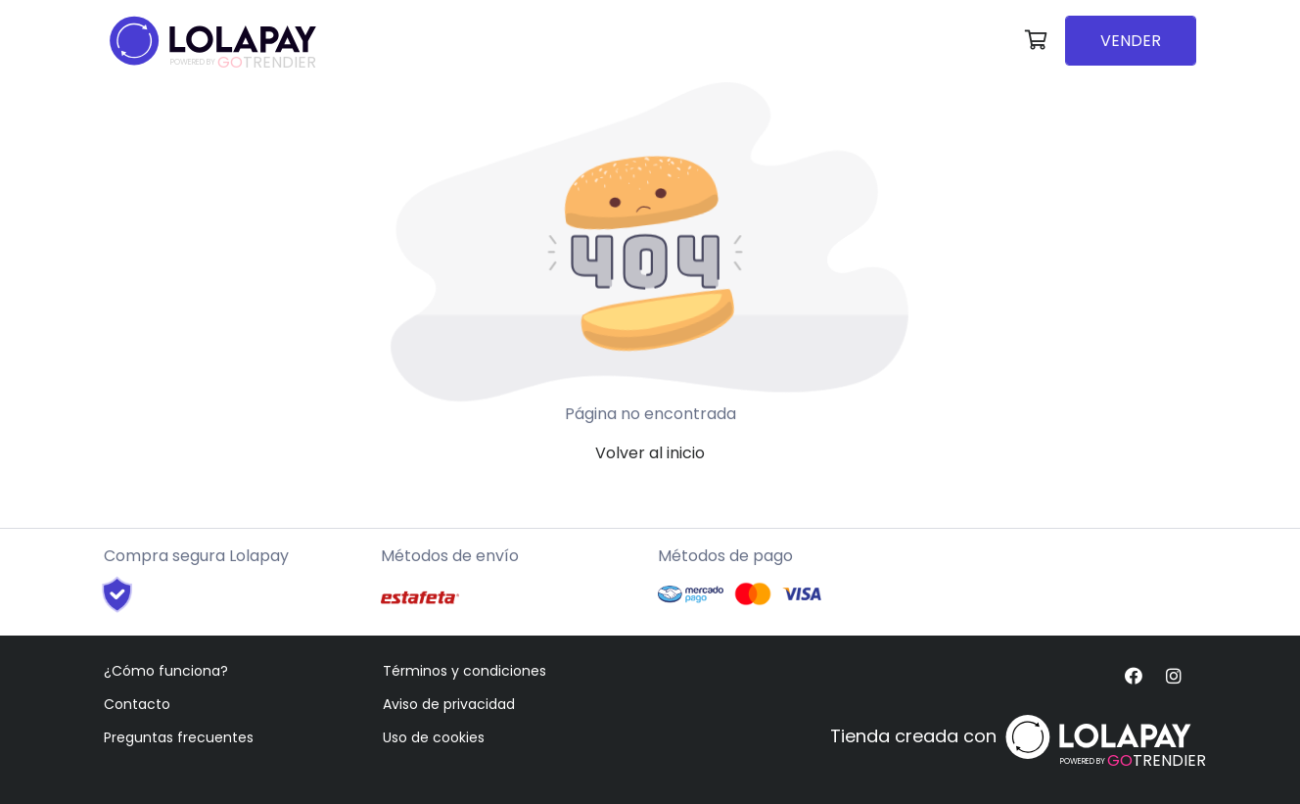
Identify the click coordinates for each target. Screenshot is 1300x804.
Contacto (137, 704)
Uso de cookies (434, 737)
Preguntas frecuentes (179, 737)
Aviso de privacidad (449, 704)
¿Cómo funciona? (166, 671)
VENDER (1130, 40)
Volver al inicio (650, 453)
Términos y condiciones (464, 671)
